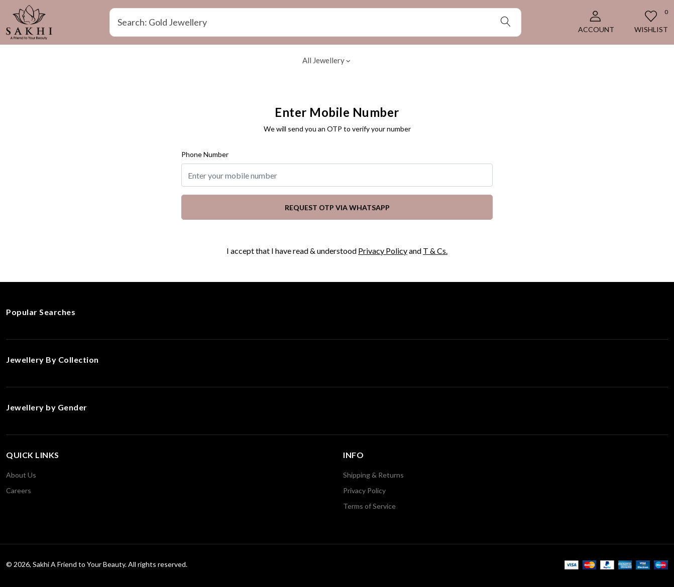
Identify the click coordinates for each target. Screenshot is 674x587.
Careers (18, 490)
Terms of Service (369, 506)
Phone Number (205, 154)
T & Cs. (435, 250)
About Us (21, 475)
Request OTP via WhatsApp (337, 207)
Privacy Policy (382, 250)
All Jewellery (326, 60)
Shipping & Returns (373, 475)
